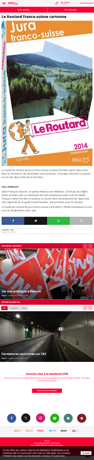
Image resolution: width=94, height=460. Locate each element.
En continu (23, 9)
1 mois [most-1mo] (24, 308)
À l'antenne (70, 9)
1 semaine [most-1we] (13, 308)
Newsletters (54, 418)
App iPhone (68, 418)
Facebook (11, 418)
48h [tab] (4, 308)
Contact (51, 445)
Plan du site (59, 445)
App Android (81, 418)
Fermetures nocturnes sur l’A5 (24, 354)
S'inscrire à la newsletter (47, 391)
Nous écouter (87, 3)
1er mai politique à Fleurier (21, 291)
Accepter (86, 453)
